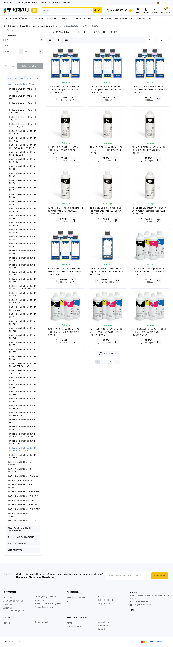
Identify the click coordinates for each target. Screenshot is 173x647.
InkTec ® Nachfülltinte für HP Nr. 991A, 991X (22, 456)
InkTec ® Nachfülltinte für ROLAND (24, 509)
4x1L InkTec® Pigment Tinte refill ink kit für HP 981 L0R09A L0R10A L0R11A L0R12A (107, 332)
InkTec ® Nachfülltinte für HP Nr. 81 (22, 202)
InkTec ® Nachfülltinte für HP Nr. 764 (22, 336)
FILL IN (101, 596)
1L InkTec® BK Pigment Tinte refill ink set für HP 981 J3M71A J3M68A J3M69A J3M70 (65, 210)
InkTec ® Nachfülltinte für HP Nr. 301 (22, 259)
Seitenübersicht (42, 622)
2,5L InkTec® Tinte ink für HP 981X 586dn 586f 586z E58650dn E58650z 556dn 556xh (65, 271)
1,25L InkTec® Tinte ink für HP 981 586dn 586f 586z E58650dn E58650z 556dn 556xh (149, 89)
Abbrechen (10, 66)
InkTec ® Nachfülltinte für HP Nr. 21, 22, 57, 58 (22, 153)
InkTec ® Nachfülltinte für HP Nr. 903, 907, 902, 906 (22, 364)
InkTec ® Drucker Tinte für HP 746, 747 (22, 118)
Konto (69, 623)
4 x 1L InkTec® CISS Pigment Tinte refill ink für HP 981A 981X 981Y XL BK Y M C (148, 271)
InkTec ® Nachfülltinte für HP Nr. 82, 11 (22, 209)
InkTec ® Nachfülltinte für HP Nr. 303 (22, 273)
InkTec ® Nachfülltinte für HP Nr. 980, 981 (22, 442)
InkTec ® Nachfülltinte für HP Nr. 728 (22, 329)
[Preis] (11, 51)
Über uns (7, 2)
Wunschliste (103, 622)
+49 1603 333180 (117, 10)
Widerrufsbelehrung (44, 607)
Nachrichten (54, 2)
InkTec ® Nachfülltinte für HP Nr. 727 (22, 322)
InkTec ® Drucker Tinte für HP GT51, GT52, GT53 (22, 125)
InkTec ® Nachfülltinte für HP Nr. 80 (22, 195)
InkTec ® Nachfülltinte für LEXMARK (20, 463)
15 (150, 40)
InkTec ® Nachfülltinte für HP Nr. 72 (22, 188)
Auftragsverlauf (74, 626)
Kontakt (66, 2)
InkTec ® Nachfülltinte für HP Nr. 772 (22, 350)
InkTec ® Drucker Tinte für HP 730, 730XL (22, 111)
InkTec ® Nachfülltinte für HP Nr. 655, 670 (22, 308)
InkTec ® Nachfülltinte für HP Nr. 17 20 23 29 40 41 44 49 (22, 146)
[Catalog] (34, 10)
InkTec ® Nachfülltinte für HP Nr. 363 (22, 294)
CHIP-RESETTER (15, 550)
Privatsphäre (9, 604)
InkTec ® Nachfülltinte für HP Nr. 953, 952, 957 (22, 414)
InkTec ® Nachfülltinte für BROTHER (20, 486)
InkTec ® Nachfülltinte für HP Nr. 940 (22, 400)
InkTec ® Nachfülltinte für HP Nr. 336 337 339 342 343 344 (22, 287)
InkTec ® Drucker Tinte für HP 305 (22, 97)
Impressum (40, 600)
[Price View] (66, 40)
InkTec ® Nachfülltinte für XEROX (23, 520)
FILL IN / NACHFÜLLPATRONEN (21, 537)
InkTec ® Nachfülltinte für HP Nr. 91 (22, 245)
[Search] (99, 10)
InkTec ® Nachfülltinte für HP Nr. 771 (22, 343)
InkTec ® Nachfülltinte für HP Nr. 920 (22, 378)
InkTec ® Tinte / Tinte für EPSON (23, 480)
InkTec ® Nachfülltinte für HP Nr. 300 (22, 252)
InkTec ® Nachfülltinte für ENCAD (23, 491)
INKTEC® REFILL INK (76, 597)
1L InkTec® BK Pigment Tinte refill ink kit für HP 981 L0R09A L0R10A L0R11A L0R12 (149, 150)
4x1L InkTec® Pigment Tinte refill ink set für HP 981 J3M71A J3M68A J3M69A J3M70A (149, 332)
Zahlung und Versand (27, 2)
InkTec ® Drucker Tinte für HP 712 (22, 104)
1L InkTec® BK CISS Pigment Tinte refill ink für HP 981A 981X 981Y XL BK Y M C (64, 150)
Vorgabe (162, 40)
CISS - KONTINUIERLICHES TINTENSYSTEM (19, 529)
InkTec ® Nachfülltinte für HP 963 (22, 421)
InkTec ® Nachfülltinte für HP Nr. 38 (22, 167)
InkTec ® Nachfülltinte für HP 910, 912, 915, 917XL (22, 371)
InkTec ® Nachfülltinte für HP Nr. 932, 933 (22, 385)
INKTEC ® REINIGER (17, 543)
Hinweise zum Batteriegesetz (48, 603)
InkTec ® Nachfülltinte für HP (21, 84)
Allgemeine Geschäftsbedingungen (13, 609)
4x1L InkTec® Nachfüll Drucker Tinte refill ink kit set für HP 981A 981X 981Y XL (65, 332)
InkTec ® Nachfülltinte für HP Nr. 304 (22, 280)
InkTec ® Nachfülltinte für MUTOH (23, 496)
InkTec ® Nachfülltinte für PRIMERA (20, 470)
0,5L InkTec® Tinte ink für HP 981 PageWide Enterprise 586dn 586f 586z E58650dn (63, 89)
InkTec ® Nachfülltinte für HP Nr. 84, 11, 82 (22, 224)
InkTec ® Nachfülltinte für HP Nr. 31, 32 (22, 160)
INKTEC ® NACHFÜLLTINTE (20, 78)
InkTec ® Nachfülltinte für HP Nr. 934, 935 (22, 393)
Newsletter (103, 625)
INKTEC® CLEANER (106, 600)
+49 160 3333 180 (139, 601)
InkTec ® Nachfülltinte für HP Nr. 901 (22, 357)
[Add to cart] (73, 99)
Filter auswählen (29, 66)
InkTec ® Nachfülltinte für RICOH (23, 504)
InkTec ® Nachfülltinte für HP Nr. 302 (22, 266)
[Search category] (95, 10)
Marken (42, 2)
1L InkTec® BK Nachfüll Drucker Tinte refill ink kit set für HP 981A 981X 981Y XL (107, 150)
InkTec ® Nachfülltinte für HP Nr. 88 (22, 238)
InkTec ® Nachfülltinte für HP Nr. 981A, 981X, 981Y (22, 449)
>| (117, 361)
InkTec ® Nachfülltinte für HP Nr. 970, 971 (22, 428)
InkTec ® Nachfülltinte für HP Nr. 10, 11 (22, 132)
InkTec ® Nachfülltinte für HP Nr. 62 (22, 174)
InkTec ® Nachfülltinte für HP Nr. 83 (22, 217)
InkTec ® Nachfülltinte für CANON (23, 476)
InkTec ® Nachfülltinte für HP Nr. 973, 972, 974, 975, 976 (22, 435)
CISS (69, 600)
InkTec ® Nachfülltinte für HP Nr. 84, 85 (22, 231)
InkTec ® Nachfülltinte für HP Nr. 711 (22, 315)
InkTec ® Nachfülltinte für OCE (22, 500)
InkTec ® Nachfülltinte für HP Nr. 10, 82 (22, 139)
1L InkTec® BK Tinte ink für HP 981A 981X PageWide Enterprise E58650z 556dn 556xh (149, 210)
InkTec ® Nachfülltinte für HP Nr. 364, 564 (22, 301)
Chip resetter (104, 603)
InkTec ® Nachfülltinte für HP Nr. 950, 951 (22, 407)
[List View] (50, 40)
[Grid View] (58, 40)
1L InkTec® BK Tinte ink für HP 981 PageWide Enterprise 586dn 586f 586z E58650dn (106, 210)
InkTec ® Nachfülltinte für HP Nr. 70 (22, 181)
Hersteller (7, 623)
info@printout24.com (141, 605)
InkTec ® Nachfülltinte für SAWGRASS (20, 514)
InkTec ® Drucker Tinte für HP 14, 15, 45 (22, 90)
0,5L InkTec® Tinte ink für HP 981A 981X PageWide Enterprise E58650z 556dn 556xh (106, 89)
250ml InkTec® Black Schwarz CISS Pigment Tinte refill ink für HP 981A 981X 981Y (106, 271)
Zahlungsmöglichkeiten (45, 596)
